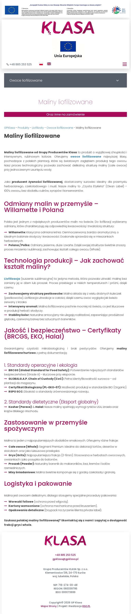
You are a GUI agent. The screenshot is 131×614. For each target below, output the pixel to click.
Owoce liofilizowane (60, 128)
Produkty (23, 128)
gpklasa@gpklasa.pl (65, 559)
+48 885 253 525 (21, 64)
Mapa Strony (49, 606)
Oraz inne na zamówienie (65, 114)
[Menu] (125, 64)
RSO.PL (86, 606)
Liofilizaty (38, 128)
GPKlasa (9, 128)
